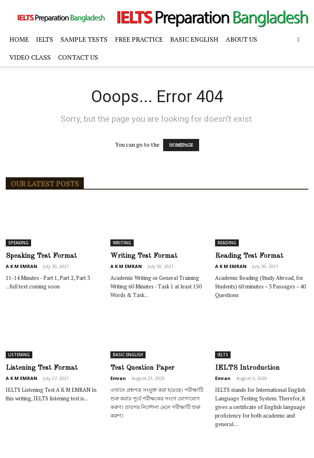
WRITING (122, 243)
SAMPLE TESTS (84, 39)
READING (227, 243)
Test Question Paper (142, 367)
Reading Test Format (249, 255)
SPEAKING (18, 243)
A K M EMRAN (21, 266)
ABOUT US (241, 39)
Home (19, 39)
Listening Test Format (42, 367)
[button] (298, 39)
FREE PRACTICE (139, 39)
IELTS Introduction (247, 367)
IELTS (44, 39)
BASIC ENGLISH (194, 39)
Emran (118, 378)
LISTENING (19, 354)
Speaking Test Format (41, 255)
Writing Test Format (143, 255)
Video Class (30, 57)
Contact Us (78, 57)
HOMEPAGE (181, 145)
